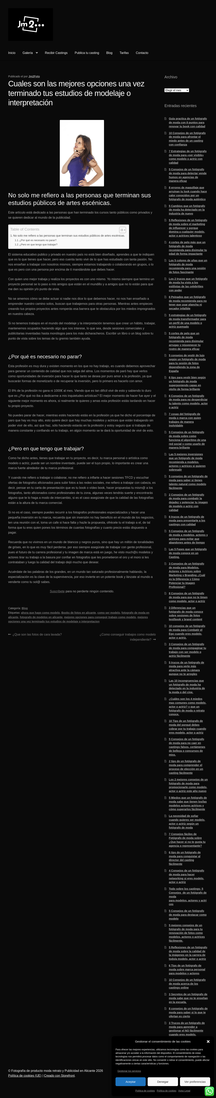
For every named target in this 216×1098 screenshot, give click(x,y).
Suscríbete (57, 591)
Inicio (11, 53)
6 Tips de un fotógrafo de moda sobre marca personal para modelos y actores (187, 969)
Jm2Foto (34, 76)
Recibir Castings (56, 53)
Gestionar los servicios (129, 1071)
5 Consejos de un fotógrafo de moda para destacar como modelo (188, 914)
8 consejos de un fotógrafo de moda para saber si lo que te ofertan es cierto (188, 1012)
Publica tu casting (87, 53)
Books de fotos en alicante (78, 612)
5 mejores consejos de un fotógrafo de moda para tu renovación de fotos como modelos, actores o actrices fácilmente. (187, 933)
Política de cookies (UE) (24, 1075)
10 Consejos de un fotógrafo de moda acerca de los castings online (187, 983)
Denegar (162, 1081)
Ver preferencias (195, 1081)
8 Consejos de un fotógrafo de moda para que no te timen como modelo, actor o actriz (188, 597)
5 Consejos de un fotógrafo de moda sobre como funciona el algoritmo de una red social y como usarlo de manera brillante (187, 440)
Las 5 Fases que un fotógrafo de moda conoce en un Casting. (188, 553)
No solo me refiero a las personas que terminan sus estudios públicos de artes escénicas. (69, 235)
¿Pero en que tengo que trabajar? (38, 244)
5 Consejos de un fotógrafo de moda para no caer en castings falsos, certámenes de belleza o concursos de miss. (187, 747)
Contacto (142, 53)
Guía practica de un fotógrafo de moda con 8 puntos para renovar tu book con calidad (188, 122)
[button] (208, 1041)
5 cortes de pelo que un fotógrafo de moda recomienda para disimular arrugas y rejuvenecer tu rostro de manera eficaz (186, 341)
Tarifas (124, 53)
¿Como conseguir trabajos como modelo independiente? (128, 636)
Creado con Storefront (59, 1075)
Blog (109, 53)
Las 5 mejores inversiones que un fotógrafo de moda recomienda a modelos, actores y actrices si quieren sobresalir (187, 462)
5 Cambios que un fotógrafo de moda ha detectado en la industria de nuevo (187, 209)
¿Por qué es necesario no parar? (37, 240)
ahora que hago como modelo (40, 612)
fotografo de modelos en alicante (41, 617)
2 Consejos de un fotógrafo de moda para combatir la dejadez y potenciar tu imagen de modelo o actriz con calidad (188, 502)
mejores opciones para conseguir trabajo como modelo (100, 617)
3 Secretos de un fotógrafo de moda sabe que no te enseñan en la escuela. (188, 998)
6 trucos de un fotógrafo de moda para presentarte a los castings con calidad (187, 520)
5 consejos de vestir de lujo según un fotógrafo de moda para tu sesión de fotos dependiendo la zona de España (187, 363)
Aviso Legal (184, 1090)
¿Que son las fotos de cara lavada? (37, 634)
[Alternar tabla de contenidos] (120, 230)
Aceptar (131, 1081)
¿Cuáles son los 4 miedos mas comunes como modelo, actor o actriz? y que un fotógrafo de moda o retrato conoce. (187, 706)
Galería (28, 53)
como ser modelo (108, 612)
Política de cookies (145, 1090)
